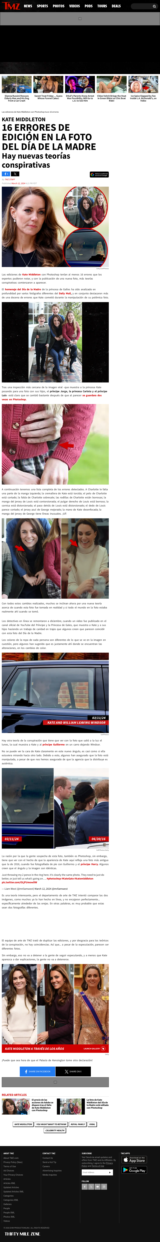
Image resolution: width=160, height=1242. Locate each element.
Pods (103, 68)
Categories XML (10, 1200)
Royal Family (78, 1124)
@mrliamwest (60, 888)
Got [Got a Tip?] (11, 56)
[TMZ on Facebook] (4, 43)
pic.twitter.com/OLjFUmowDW (19, 882)
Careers (46, 1166)
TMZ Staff (10, 179)
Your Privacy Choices (13, 1175)
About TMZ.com (11, 1158)
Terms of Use (9, 1166)
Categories (8, 1196)
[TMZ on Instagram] (19, 43)
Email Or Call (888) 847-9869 (36, 56)
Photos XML (9, 1217)
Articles (7, 1179)
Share (37, 1071)
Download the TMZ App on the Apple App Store (134, 1159)
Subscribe (110, 1172)
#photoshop (54, 878)
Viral (92, 1124)
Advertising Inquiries (52, 1170)
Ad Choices (8, 1170)
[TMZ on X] (9, 43)
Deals (146, 68)
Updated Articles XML (13, 1191)
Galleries (7, 1204)
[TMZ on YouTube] (98, 1187)
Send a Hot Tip (49, 1162)
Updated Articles (11, 1187)
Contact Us (48, 1158)
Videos (81, 68)
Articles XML (9, 1183)
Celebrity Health (54, 1130)
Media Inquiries (50, 1175)
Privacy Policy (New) (12, 1162)
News (9, 68)
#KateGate (68, 878)
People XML (9, 1212)
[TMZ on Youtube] (14, 43)
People (6, 1208)
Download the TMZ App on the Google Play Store (134, 1170)
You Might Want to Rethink (51, 1124)
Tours (124, 68)
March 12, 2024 (18, 183)
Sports (31, 68)
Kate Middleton (23, 1124)
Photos (56, 68)
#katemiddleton (83, 878)
